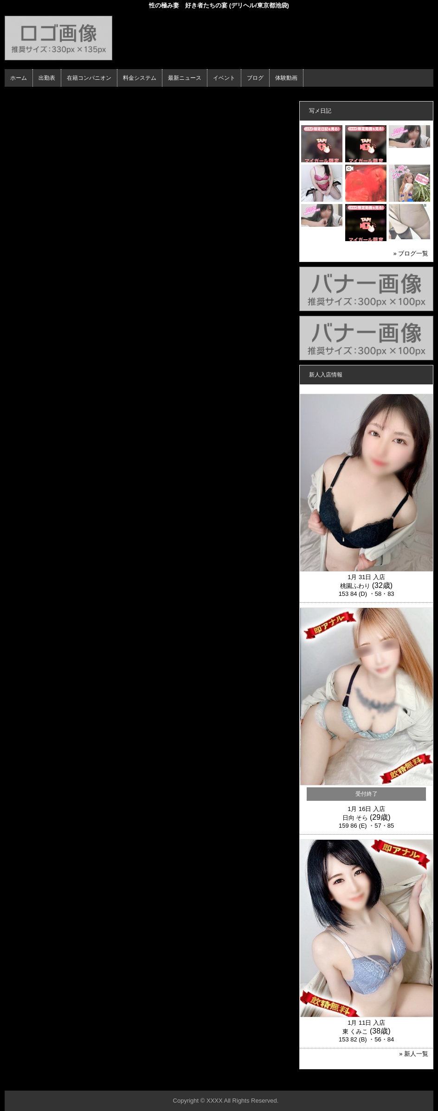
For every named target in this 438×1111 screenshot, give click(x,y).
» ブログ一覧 (410, 253)
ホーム (18, 78)
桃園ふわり (355, 585)
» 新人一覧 (413, 1053)
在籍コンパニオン (89, 78)
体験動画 (286, 78)
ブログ (255, 78)
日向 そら (355, 817)
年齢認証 (19, 94)
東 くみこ (355, 1031)
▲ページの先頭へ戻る (398, 1082)
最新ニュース (184, 78)
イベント (224, 78)
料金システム (139, 78)
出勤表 (47, 78)
